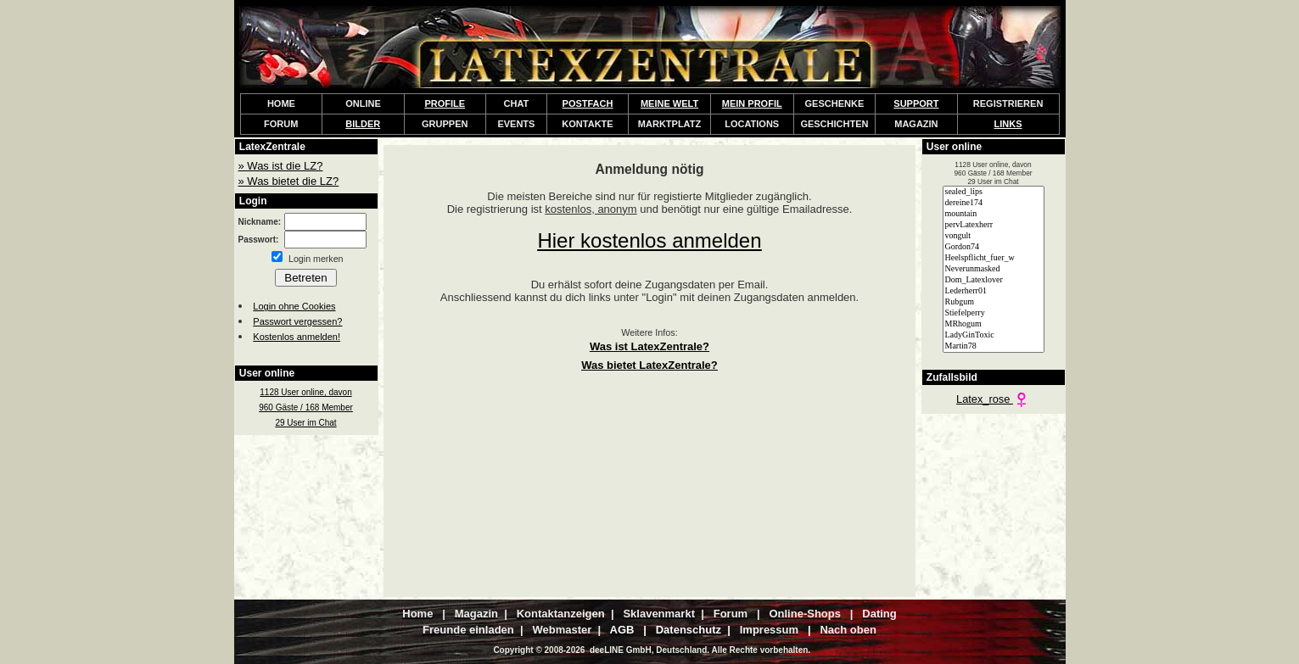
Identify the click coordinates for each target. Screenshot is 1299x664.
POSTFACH (588, 103)
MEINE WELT (669, 103)
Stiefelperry (993, 313)
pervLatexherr (993, 225)
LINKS (1008, 124)
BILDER (362, 124)
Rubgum (993, 302)
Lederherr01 (993, 291)
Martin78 (993, 346)
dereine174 (993, 203)
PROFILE (444, 103)
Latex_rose (993, 399)
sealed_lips (993, 192)
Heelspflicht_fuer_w (993, 258)
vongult (993, 236)
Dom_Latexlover (993, 280)
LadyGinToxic (993, 335)
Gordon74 (993, 247)
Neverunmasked (993, 269)
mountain (993, 214)
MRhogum (993, 324)
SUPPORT (915, 103)
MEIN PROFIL (752, 103)
